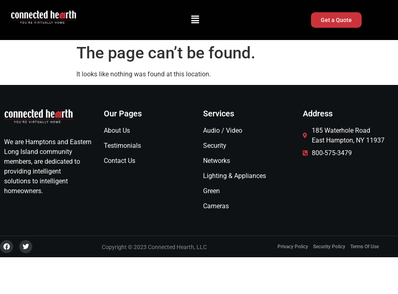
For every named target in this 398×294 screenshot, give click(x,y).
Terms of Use (364, 246)
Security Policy (329, 246)
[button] (195, 20)
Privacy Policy (292, 246)
